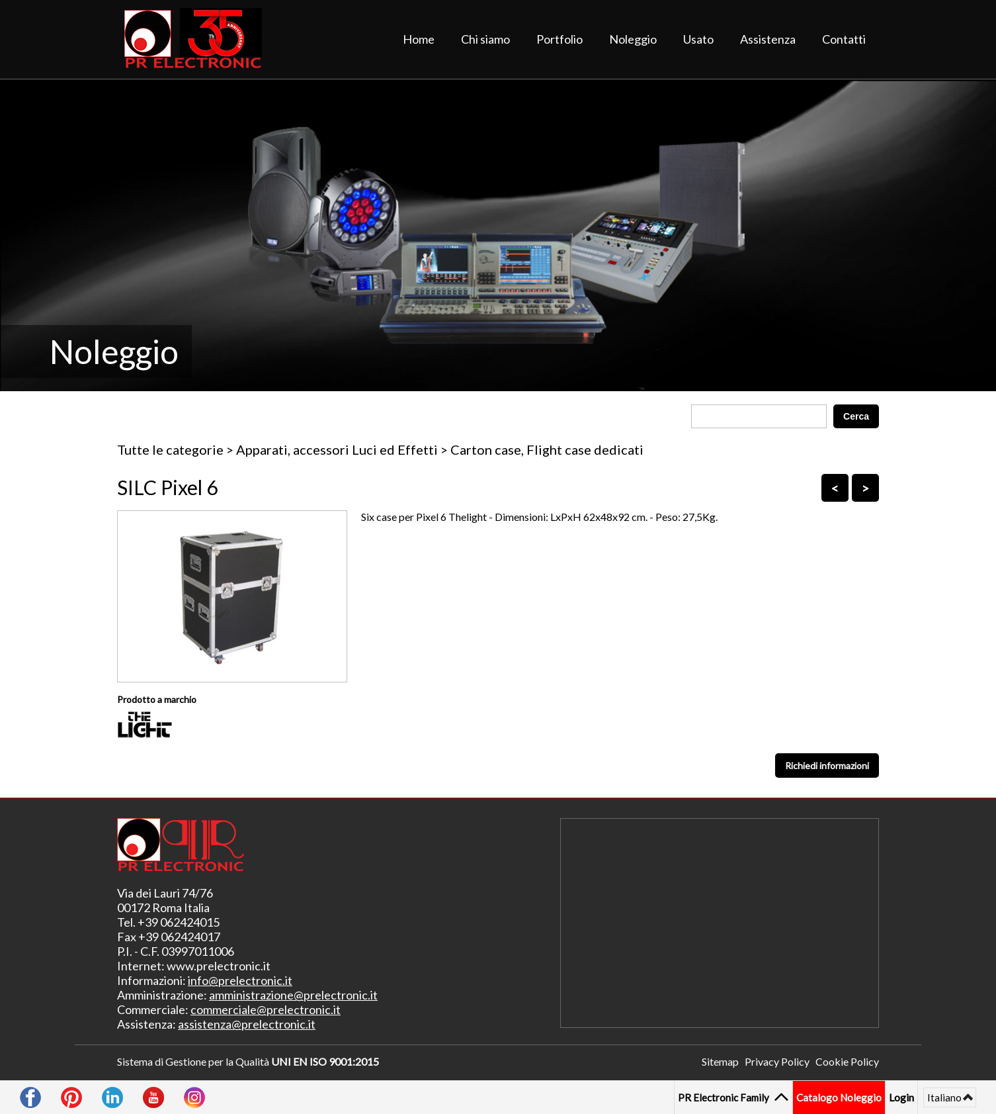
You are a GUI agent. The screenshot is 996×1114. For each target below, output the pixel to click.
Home (419, 39)
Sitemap (720, 1061)
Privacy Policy (777, 1061)
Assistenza (768, 39)
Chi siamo (485, 39)
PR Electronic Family (725, 1097)
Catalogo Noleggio (839, 1097)
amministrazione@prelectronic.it (293, 995)
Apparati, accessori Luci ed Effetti (337, 449)
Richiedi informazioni (827, 765)
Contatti (844, 39)
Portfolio (559, 39)
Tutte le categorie (170, 449)
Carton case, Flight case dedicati (546, 449)
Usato (698, 39)
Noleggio (633, 39)
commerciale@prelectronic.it (265, 1009)
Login (901, 1097)
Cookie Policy (847, 1061)
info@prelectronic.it (240, 980)
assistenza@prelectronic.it (246, 1024)
